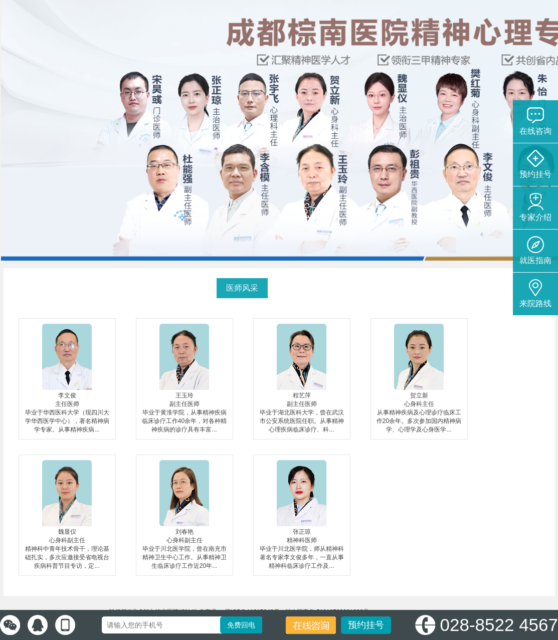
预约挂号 (366, 625)
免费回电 (241, 625)
